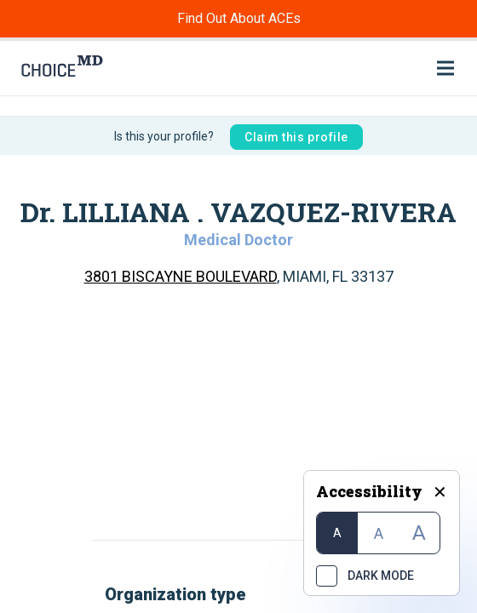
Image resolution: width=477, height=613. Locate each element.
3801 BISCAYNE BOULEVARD (180, 276)
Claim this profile (296, 137)
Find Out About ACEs (239, 18)
